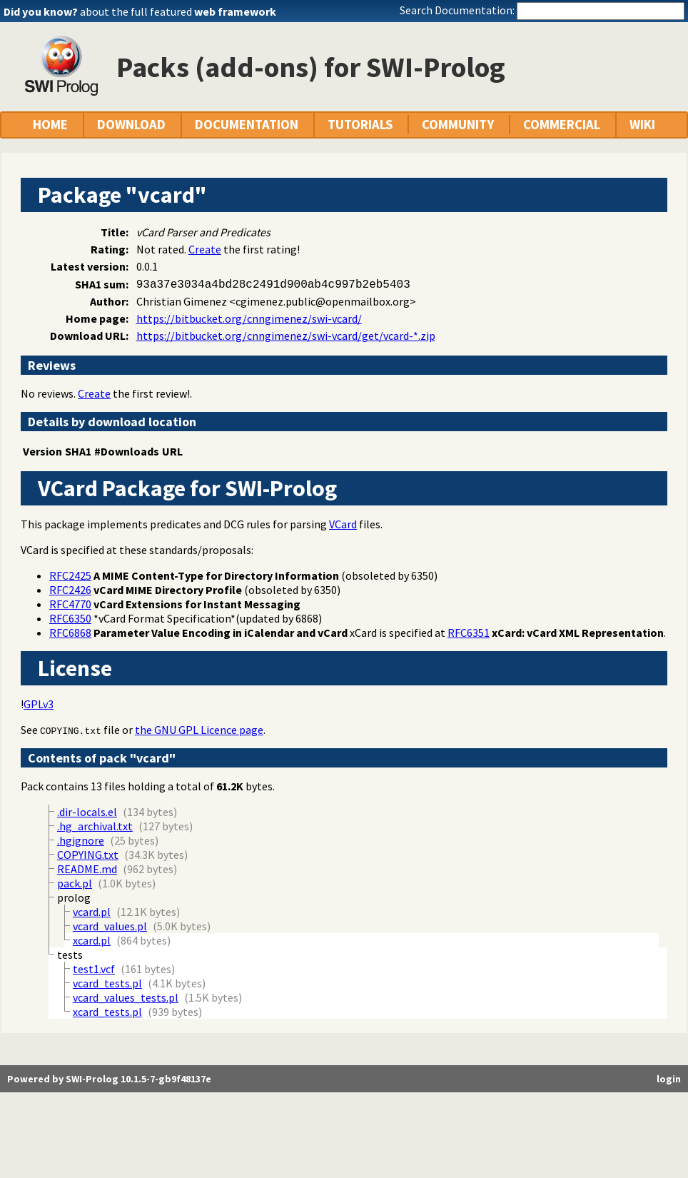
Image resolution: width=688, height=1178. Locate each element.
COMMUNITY (458, 124)
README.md (87, 869)
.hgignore (80, 840)
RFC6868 (70, 632)
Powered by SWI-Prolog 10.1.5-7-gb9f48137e (109, 1078)
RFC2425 (70, 575)
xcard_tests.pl (107, 1012)
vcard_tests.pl (107, 983)
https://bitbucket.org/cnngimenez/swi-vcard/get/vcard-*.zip (285, 335)
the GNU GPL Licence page (199, 730)
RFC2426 (70, 590)
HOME (50, 124)
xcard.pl (92, 940)
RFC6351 (468, 632)
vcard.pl (92, 912)
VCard (343, 524)
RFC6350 (70, 618)
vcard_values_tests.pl (125, 997)
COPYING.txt (70, 730)
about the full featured (178, 11)
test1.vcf (94, 969)
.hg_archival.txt (95, 826)
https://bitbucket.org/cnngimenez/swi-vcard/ (249, 318)
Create (204, 249)
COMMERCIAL (561, 124)
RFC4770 (70, 604)
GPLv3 (39, 704)
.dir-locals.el (87, 812)
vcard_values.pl (110, 926)
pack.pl (74, 883)
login (669, 1078)
